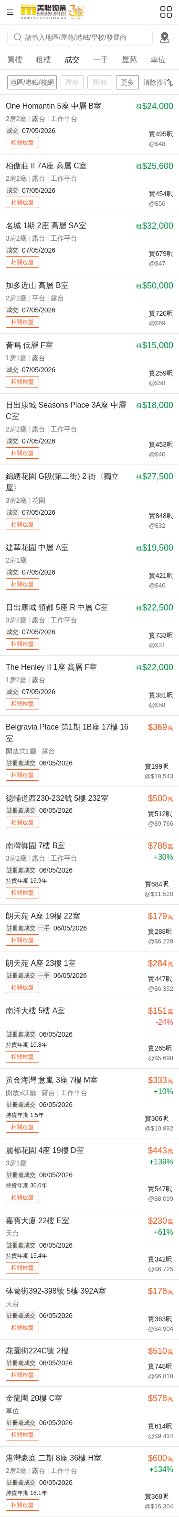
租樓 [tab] (43, 59)
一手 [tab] (100, 59)
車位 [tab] (158, 59)
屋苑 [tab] (129, 59)
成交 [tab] (72, 59)
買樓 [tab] (14, 59)
